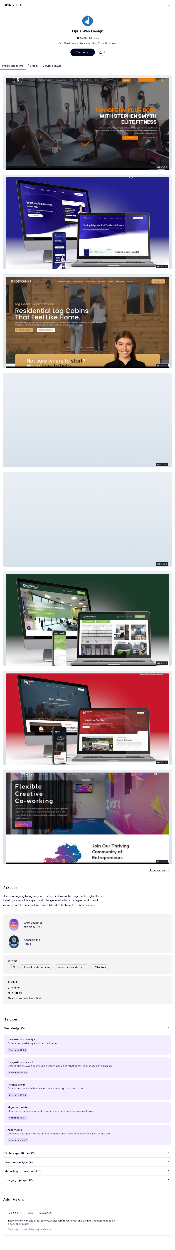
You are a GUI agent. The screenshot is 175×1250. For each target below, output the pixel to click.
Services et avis (52, 65)
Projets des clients (12, 65)
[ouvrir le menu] (169, 5)
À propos (33, 65)
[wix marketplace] (14, 5)
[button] (87, 122)
